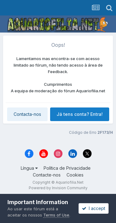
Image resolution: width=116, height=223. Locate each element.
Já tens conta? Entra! (80, 114)
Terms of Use (56, 214)
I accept (93, 208)
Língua (29, 168)
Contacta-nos (27, 114)
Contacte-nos (47, 174)
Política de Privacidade (67, 168)
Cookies (75, 174)
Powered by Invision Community (58, 188)
